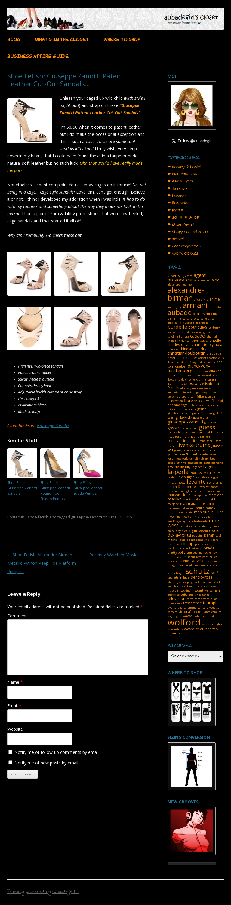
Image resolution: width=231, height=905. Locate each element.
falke (200, 396)
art (211, 307)
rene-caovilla (192, 560)
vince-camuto (212, 612)
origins (193, 531)
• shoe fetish (36, 517)
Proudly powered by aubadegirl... (43, 892)
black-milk (174, 323)
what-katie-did (204, 616)
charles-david (179, 344)
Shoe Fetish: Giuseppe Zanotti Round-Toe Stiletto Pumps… (55, 490)
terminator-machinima (202, 599)
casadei (198, 336)
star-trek (201, 586)
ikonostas (175, 441)
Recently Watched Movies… (118, 555)
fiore (188, 400)
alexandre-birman (186, 294)
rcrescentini (204, 557)
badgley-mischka (206, 314)
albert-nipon (202, 280)
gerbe (201, 409)
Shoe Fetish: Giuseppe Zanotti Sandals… (22, 488)
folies (193, 405)
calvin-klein (185, 332)
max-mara (188, 504)
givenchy (210, 422)
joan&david (188, 454)
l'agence (197, 467)
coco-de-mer (187, 358)
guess (207, 427)
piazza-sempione (198, 540)
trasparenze (192, 603)
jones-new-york (178, 458)
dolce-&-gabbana (207, 375)
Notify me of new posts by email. (46, 763)
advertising (176, 276)
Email (14, 705)
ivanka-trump (195, 444)
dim (205, 371)
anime (214, 299)
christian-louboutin (186, 353)
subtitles (174, 595)
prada (209, 548)
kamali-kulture (199, 458)
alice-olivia (201, 299)
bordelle (177, 326)
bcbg (196, 318)
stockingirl (186, 590)
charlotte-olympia (207, 344)
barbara (187, 318)
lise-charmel (215, 483)
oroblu (203, 531)
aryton (218, 307)
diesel (198, 371)
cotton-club (216, 358)
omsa (171, 531)
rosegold (173, 565)
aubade (180, 312)
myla (195, 516)
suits (184, 594)
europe (181, 397)
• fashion (177, 188)
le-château (202, 477)
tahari (206, 595)
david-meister (177, 362)
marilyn (175, 499)
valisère (203, 608)
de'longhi (193, 362)
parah (209, 535)
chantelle (213, 340)
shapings (174, 582)
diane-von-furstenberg (189, 368)
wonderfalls (175, 629)
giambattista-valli (179, 413)
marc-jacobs (199, 495)
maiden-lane (213, 491)
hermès (190, 432)
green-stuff (190, 428)
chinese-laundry (192, 348)
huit (185, 436)
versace (172, 612)
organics (181, 531)
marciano (215, 495)
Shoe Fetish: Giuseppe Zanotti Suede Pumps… (88, 488)
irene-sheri (206, 441)
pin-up (187, 543)
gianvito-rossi (202, 413)
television (177, 598)
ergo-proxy (201, 392)
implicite (190, 441)
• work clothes (183, 253)
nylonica (214, 526)
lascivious (205, 473)
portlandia (174, 548)
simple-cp (174, 586)
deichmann (207, 362)
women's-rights (212, 624)
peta (183, 540)
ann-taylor (174, 307)
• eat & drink (181, 181)
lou (195, 487)
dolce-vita (174, 379)
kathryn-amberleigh (189, 463)
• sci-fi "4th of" (184, 217)
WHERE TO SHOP (121, 39)
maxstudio (205, 504)
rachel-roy (210, 553)
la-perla (178, 472)
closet (171, 358)
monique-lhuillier (208, 512)
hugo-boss (174, 437)
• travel (176, 239)
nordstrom (187, 526)
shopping (187, 582)
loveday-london (209, 487)
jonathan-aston (208, 454)
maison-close (179, 494)
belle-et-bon (208, 318)
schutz (198, 570)
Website (15, 729)
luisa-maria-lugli (179, 491)
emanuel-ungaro (203, 388)
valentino (190, 608)
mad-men (197, 491)
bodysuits (202, 323)
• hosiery (177, 196)
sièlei (197, 582)
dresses (192, 383)
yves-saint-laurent (197, 629)
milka (200, 508)
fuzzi (180, 409)
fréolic (172, 409)
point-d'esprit (204, 544)
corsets (203, 358)
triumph (210, 602)
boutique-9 (197, 327)
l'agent (209, 466)
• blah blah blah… (184, 174)
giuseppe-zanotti (86, 517)
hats (181, 432)
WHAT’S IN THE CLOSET (62, 39)
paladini (197, 535)
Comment (17, 616)
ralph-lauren (177, 557)
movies (186, 516)
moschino (174, 516)
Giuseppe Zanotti (53, 425)
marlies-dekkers (193, 499)
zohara (182, 633)
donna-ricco (175, 384)
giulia (204, 418)
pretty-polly (176, 552)
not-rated (201, 526)
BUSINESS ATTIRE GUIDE (38, 56)
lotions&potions (180, 487)
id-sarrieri (203, 437)
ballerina (174, 318)
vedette (214, 608)
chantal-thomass (192, 340)
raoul (191, 557)
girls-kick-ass (187, 417)
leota (182, 483)
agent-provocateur (188, 277)
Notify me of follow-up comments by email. (57, 752)
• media (175, 210)
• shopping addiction (188, 232)
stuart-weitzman (207, 590)
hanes (172, 432)
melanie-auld (176, 508)
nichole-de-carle (197, 521)
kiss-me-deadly (179, 467)
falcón (191, 397)
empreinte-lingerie (180, 392)
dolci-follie (188, 379)
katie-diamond (213, 463)
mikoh (190, 508)
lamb (193, 473)
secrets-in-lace (179, 577)
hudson (217, 432)
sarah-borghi (176, 573)
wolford (184, 622)
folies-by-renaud (209, 405)
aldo (216, 280)
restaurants (212, 561)
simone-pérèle (211, 582)
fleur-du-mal (202, 401)
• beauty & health (185, 167)
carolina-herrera (178, 336)
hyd (193, 436)
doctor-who (186, 375)
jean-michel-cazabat (187, 450)
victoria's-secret (190, 612)
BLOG (13, 39)
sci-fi (215, 572)
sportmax (187, 586)
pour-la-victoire (192, 548)
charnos (173, 349)
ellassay (185, 388)
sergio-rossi (202, 577)
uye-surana (175, 608)
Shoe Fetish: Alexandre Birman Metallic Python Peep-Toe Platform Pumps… (41, 563)
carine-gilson (202, 332)
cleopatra (214, 353)
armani (195, 305)
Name (15, 682)
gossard (175, 427)
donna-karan (206, 379)
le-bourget (186, 477)
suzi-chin (195, 595)
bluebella (188, 323)
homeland (203, 432)
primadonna (194, 553)
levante (196, 481)
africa (188, 276)
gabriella (190, 409)
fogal (185, 405)
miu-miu (187, 512)
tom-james (175, 603)
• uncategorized (184, 246)
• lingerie (178, 203)
